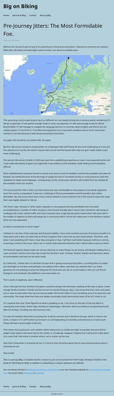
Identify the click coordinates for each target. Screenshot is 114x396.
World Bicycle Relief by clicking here (42, 369)
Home (6, 15)
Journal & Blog (19, 15)
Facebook (39, 373)
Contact (32, 15)
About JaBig (45, 15)
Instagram (28, 373)
